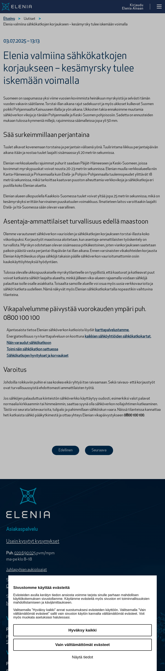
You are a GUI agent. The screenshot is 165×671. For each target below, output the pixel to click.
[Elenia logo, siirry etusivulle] (19, 6)
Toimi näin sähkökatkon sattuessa (32, 349)
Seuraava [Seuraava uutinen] (99, 450)
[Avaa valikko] (159, 6)
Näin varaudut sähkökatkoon (29, 343)
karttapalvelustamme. (112, 330)
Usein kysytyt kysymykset (32, 541)
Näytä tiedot (82, 657)
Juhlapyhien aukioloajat (26, 570)
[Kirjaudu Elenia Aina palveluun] (136, 6)
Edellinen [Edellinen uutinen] (66, 450)
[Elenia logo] (28, 503)
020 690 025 (25, 553)
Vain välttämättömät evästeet (82, 644)
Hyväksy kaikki (82, 630)
